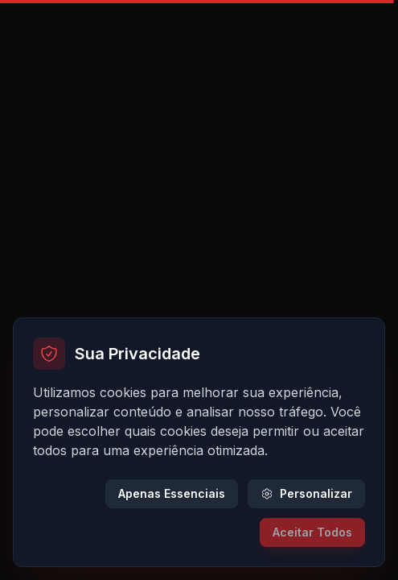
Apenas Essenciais (171, 493)
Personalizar (306, 493)
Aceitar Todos (312, 532)
